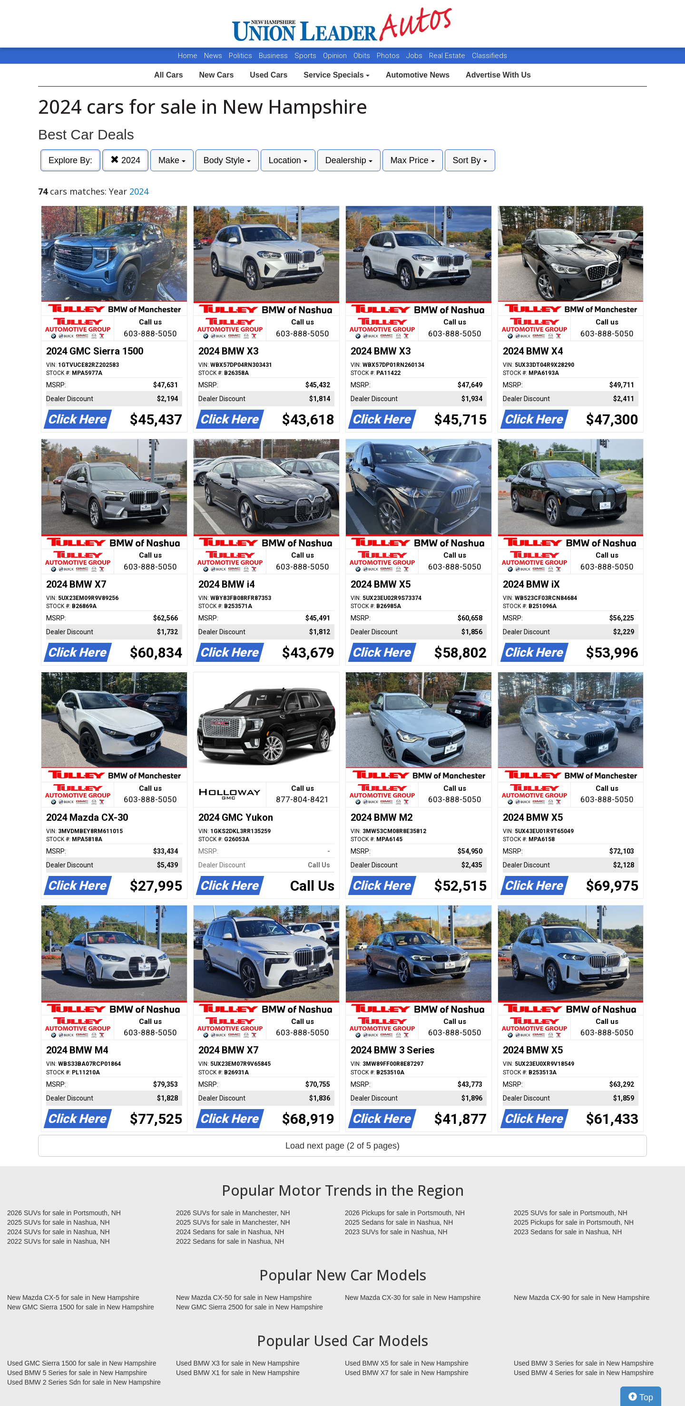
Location (288, 160)
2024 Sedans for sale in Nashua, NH (230, 1232)
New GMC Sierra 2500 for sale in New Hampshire (249, 1307)
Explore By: (70, 160)
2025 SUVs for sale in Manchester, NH (233, 1222)
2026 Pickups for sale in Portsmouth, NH (405, 1213)
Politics (240, 55)
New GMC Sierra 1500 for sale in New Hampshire (80, 1307)
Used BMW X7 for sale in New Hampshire (407, 1373)
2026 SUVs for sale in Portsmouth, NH (64, 1213)
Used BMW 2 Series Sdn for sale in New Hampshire (84, 1382)
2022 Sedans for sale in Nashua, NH (230, 1241)
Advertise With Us (498, 75)
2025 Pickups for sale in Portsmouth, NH (574, 1222)
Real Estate (448, 55)
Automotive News (418, 75)
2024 (125, 160)
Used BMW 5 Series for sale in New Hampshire (77, 1373)
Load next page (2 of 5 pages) (342, 1145)
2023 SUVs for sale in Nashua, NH (396, 1232)
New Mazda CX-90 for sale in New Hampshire (582, 1297)
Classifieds (489, 55)
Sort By (470, 160)
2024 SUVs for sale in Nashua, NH (58, 1232)
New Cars (216, 75)
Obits (362, 55)
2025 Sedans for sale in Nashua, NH (399, 1222)
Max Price (413, 160)
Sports (306, 55)
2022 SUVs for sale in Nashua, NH (58, 1241)
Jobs (415, 55)
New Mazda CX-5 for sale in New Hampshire (73, 1297)
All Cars (168, 75)
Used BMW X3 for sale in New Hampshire (238, 1363)
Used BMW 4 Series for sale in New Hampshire (584, 1373)
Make (172, 160)
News (213, 55)
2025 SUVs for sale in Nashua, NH (58, 1222)
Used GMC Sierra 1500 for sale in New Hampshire (82, 1363)
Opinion (336, 55)
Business (274, 55)
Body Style (227, 160)
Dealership (348, 160)
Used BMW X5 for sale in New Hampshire (407, 1363)
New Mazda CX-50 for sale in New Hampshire (244, 1297)
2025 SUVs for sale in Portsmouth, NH (570, 1213)
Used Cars (268, 75)
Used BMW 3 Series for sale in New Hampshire (584, 1363)
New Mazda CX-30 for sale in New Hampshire (413, 1297)
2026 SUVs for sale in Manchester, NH (233, 1213)
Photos (389, 55)
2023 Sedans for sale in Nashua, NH (568, 1232)
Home (187, 55)
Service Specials (336, 75)
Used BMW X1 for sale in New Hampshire (238, 1373)
